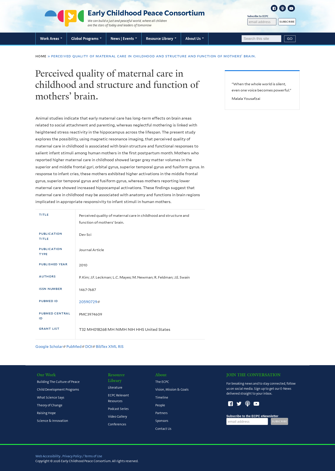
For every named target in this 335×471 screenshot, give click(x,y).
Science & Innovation (52, 421)
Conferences (117, 424)
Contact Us (163, 428)
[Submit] (290, 38)
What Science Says (50, 397)
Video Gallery (117, 417)
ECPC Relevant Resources (118, 398)
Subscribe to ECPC (262, 16)
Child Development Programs (58, 390)
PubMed (75, 346)
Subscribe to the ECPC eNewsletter (252, 416)
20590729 (89, 302)
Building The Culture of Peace (58, 382)
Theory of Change (49, 405)
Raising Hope (46, 413)
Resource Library (161, 38)
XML (112, 346)
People (160, 405)
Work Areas (51, 38)
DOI (90, 346)
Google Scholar (50, 346)
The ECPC (162, 382)
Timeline (161, 397)
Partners (161, 413)
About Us (194, 38)
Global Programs (86, 38)
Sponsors (161, 421)
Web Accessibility (47, 456)
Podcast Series (118, 409)
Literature (115, 388)
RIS (120, 346)
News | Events (124, 38)
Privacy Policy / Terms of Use (82, 456)
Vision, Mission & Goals (172, 390)
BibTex (101, 346)
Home (40, 56)
